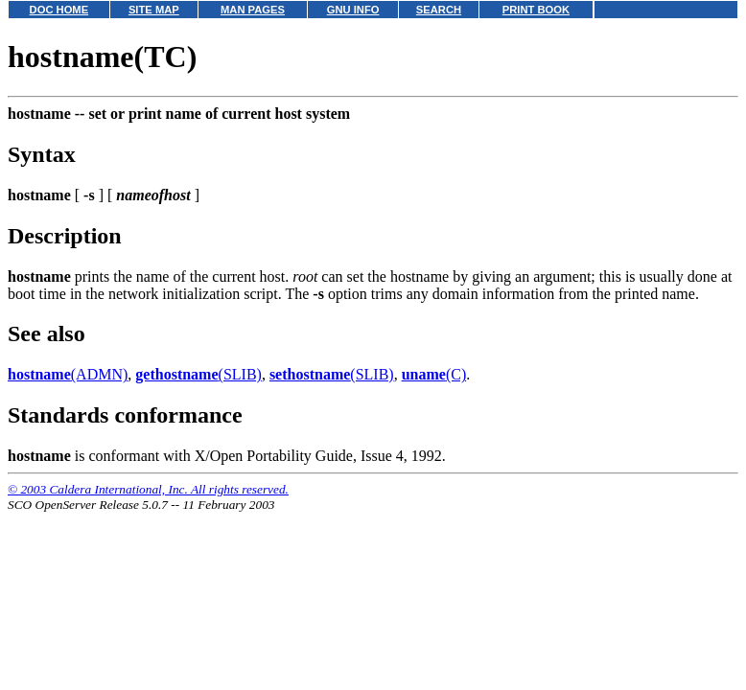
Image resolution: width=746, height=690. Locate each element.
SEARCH (438, 9)
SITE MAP (153, 9)
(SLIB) (198, 374)
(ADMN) (68, 374)
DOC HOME (59, 9)
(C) (434, 374)
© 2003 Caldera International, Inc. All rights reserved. (148, 489)
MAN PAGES (253, 9)
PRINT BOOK (536, 9)
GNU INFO (353, 9)
